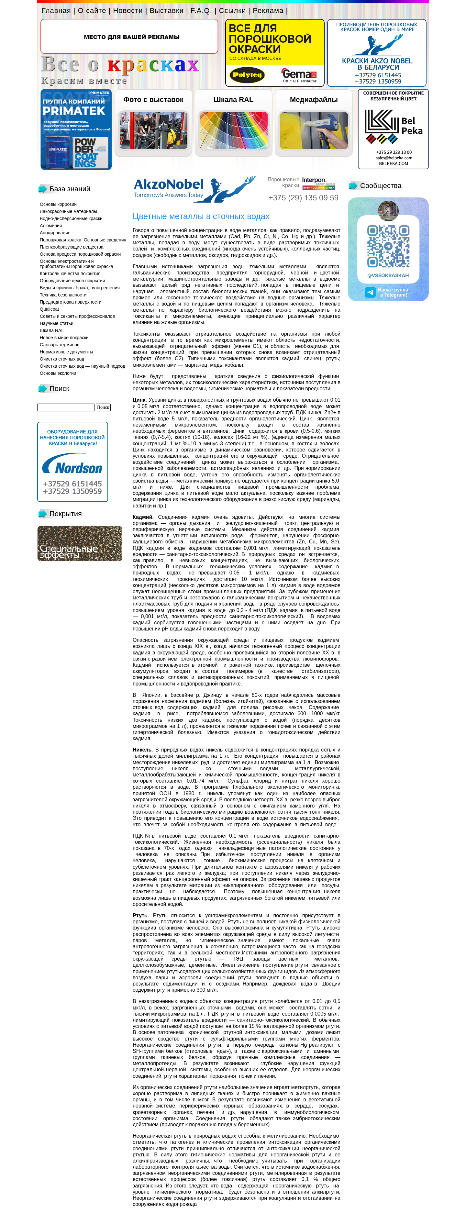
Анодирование (55, 232)
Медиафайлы (314, 99)
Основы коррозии (58, 204)
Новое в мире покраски (64, 337)
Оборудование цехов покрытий (72, 280)
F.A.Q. (201, 10)
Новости (128, 10)
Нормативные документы (66, 351)
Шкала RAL (234, 99)
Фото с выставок (153, 99)
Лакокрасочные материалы (68, 211)
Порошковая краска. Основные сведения (83, 239)
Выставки (167, 10)
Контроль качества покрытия (70, 273)
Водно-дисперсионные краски (71, 218)
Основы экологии (58, 373)
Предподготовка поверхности (70, 302)
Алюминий (51, 225)
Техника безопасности (63, 294)
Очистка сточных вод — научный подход (82, 366)
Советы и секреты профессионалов (77, 316)
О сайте (92, 10)
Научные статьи (56, 323)
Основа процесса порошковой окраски (80, 254)
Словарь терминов (60, 344)
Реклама (268, 10)
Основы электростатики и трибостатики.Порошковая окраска (76, 264)
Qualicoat (49, 309)
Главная (56, 10)
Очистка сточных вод (62, 359)
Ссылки (232, 10)
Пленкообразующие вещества (72, 247)
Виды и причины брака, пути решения (80, 287)
